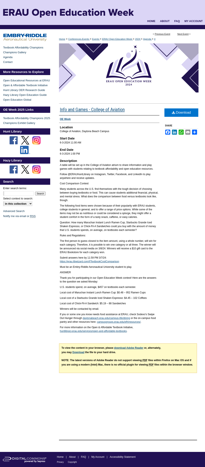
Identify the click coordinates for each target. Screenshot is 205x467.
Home (62, 39)
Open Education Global (17, 99)
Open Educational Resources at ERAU (26, 80)
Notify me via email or (19, 216)
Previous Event (162, 34)
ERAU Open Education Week (117, 39)
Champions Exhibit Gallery (19, 123)
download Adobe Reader (128, 347)
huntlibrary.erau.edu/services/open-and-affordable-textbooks (93, 331)
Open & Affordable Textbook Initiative (25, 85)
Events (96, 39)
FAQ (83, 456)
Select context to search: (18, 198)
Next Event (183, 34)
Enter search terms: (15, 188)
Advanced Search (14, 211)
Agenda (147, 39)
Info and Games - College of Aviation (92, 109)
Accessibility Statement (123, 456)
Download (181, 112)
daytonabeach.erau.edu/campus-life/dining (106, 318)
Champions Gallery (14, 52)
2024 (138, 39)
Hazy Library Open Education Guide (25, 94)
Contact (8, 62)
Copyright (72, 462)
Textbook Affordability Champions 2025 (26, 118)
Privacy (60, 462)
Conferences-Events (79, 39)
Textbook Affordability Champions (23, 47)
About (72, 456)
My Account (97, 456)
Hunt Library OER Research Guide (24, 90)
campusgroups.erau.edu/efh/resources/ (119, 321)
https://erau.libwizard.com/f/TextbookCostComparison (89, 261)
